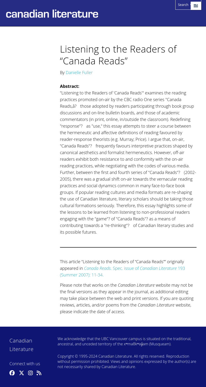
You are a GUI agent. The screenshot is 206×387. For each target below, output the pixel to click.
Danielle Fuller (79, 72)
